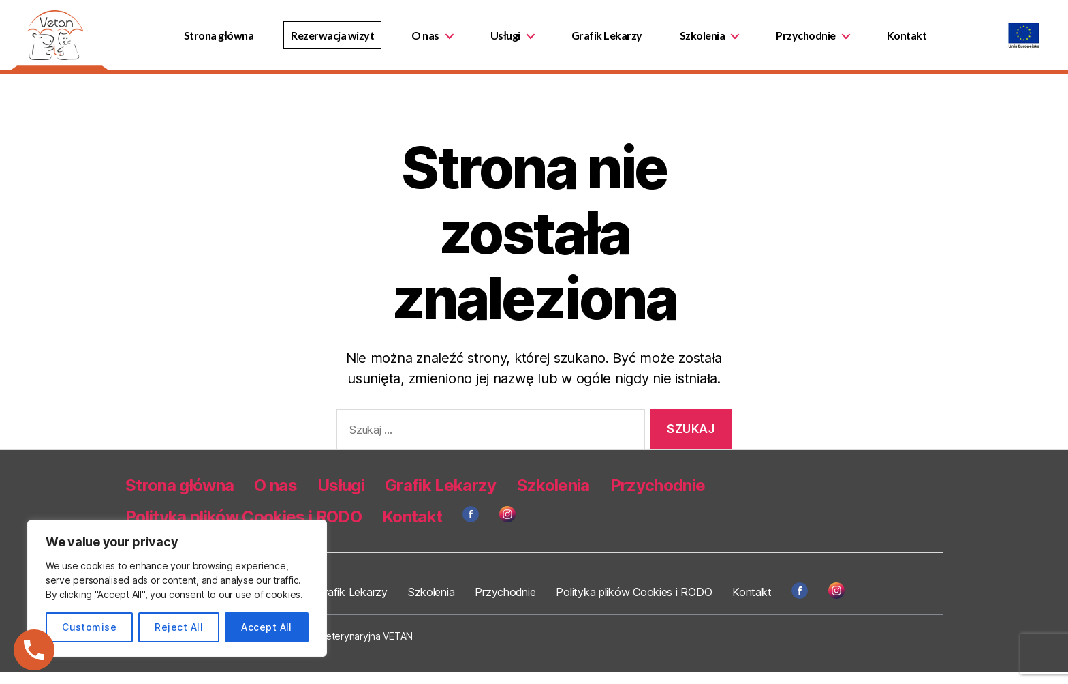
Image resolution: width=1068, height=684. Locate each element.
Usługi (512, 40)
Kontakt (913, 40)
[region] (177, 588)
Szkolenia (709, 40)
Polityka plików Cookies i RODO (632, 603)
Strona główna (225, 40)
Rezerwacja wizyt (339, 40)
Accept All (266, 627)
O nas (432, 40)
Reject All (179, 627)
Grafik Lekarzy (613, 40)
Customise (89, 627)
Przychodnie (813, 40)
